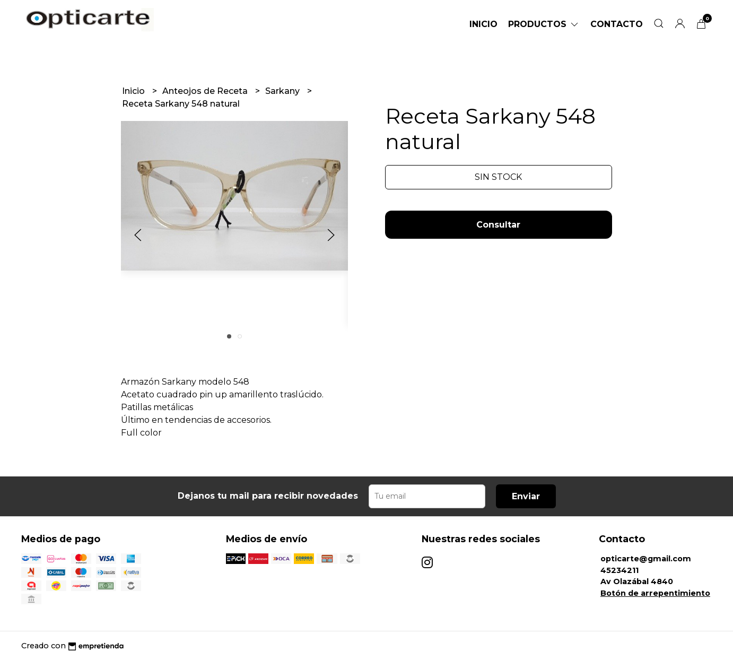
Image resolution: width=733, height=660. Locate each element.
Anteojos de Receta (206, 91)
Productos (544, 24)
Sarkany (283, 91)
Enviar (526, 496)
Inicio (483, 24)
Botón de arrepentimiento (655, 593)
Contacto (616, 24)
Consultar (498, 225)
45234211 (619, 570)
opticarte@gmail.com (645, 558)
